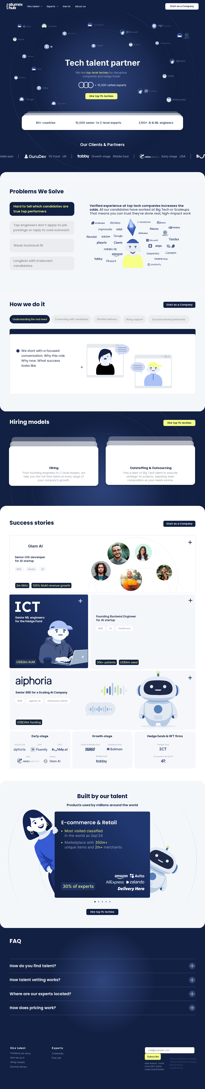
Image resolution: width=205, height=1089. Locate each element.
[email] (170, 1050)
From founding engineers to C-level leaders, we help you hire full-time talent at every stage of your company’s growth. (53, 476)
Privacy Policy (176, 1065)
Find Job (56, 1058)
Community (57, 1053)
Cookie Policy (176, 1068)
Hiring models (17, 1062)
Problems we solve (20, 1053)
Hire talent (18, 1048)
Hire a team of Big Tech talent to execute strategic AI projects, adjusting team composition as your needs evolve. (150, 476)
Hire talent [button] (33, 6)
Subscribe (153, 1056)
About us (80, 6)
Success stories (18, 1066)
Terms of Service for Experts (183, 1062)
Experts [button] (51, 6)
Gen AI (66, 6)
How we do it (17, 1057)
